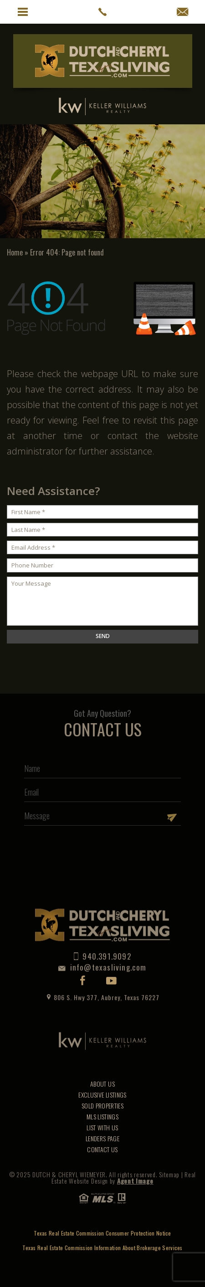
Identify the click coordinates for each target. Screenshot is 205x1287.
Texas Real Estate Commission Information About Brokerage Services (102, 1248)
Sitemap (169, 1174)
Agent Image (135, 1180)
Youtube (111, 968)
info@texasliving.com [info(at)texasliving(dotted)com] (102, 955)
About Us (102, 1083)
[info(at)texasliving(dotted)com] (182, 12)
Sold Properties (102, 1105)
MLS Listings (102, 1116)
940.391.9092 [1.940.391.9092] (102, 944)
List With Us (102, 1127)
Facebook (82, 969)
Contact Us (102, 1149)
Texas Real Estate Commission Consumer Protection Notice (102, 1233)
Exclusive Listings (102, 1094)
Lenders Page (102, 1138)
